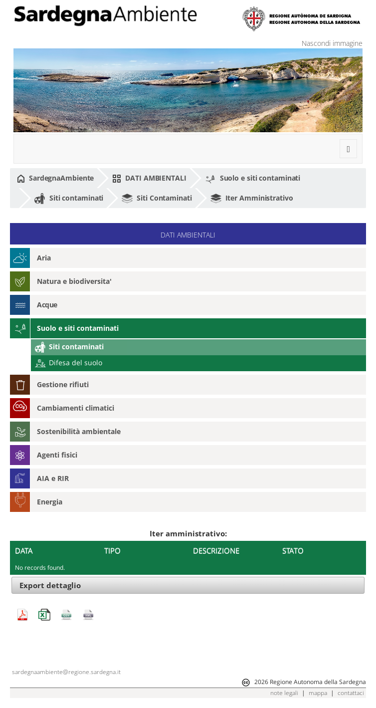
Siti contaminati (68, 198)
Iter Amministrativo (251, 198)
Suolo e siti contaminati (253, 178)
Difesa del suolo (68, 362)
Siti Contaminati (156, 198)
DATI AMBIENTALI (149, 178)
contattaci (351, 693)
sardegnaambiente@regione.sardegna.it (66, 672)
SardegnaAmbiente (55, 178)
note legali (284, 693)
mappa (318, 693)
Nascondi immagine (332, 43)
